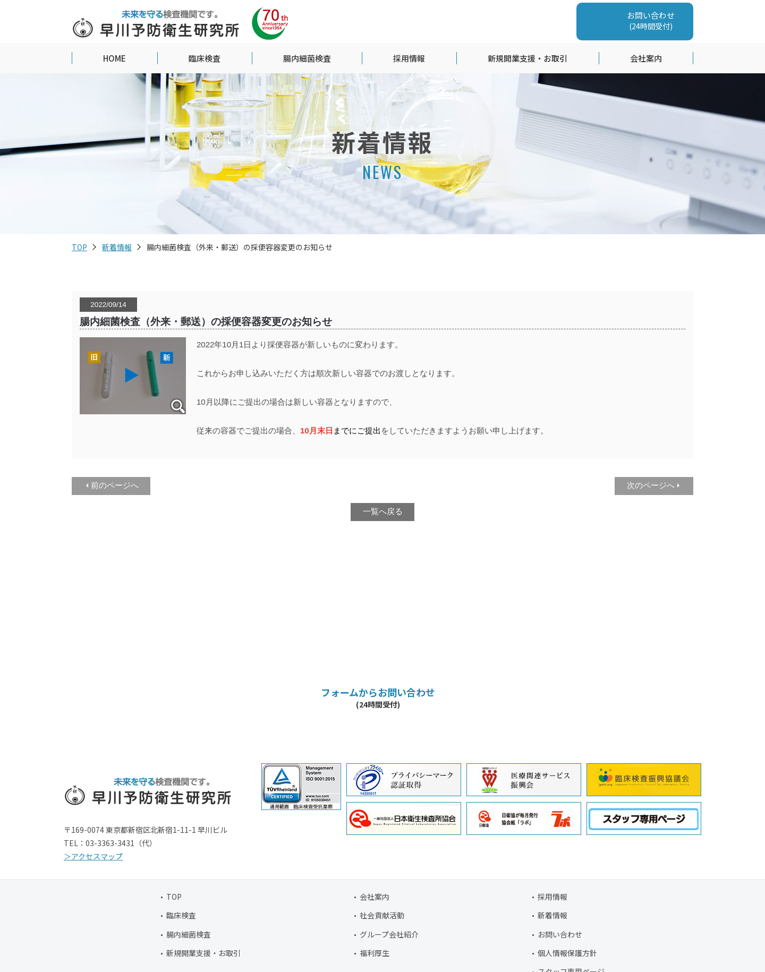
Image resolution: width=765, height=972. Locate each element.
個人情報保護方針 (567, 954)
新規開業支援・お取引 (527, 59)
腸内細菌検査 (307, 59)
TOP (79, 248)
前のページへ (115, 486)
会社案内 (646, 59)
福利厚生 (374, 954)
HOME (114, 59)
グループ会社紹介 (389, 935)
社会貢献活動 (382, 916)
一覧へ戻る (383, 512)
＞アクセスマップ (93, 857)
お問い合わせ (560, 935)
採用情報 (409, 59)
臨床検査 (204, 59)
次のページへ (651, 486)
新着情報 (117, 248)
